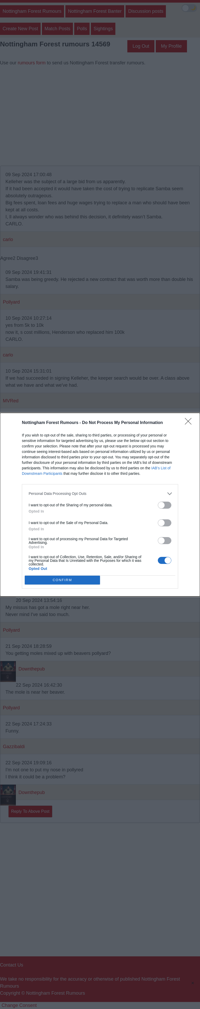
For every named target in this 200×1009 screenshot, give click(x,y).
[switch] (164, 505)
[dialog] (100, 504)
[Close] (190, 423)
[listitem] (100, 493)
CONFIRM (62, 580)
